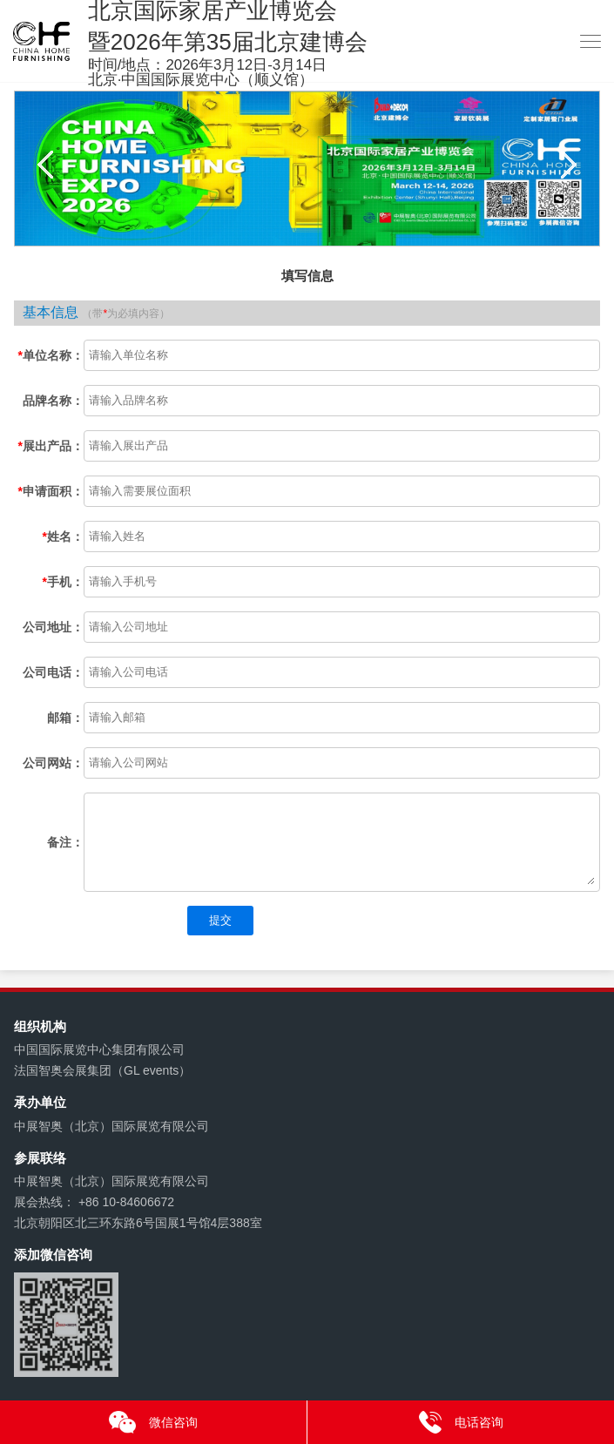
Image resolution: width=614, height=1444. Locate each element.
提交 (220, 920)
